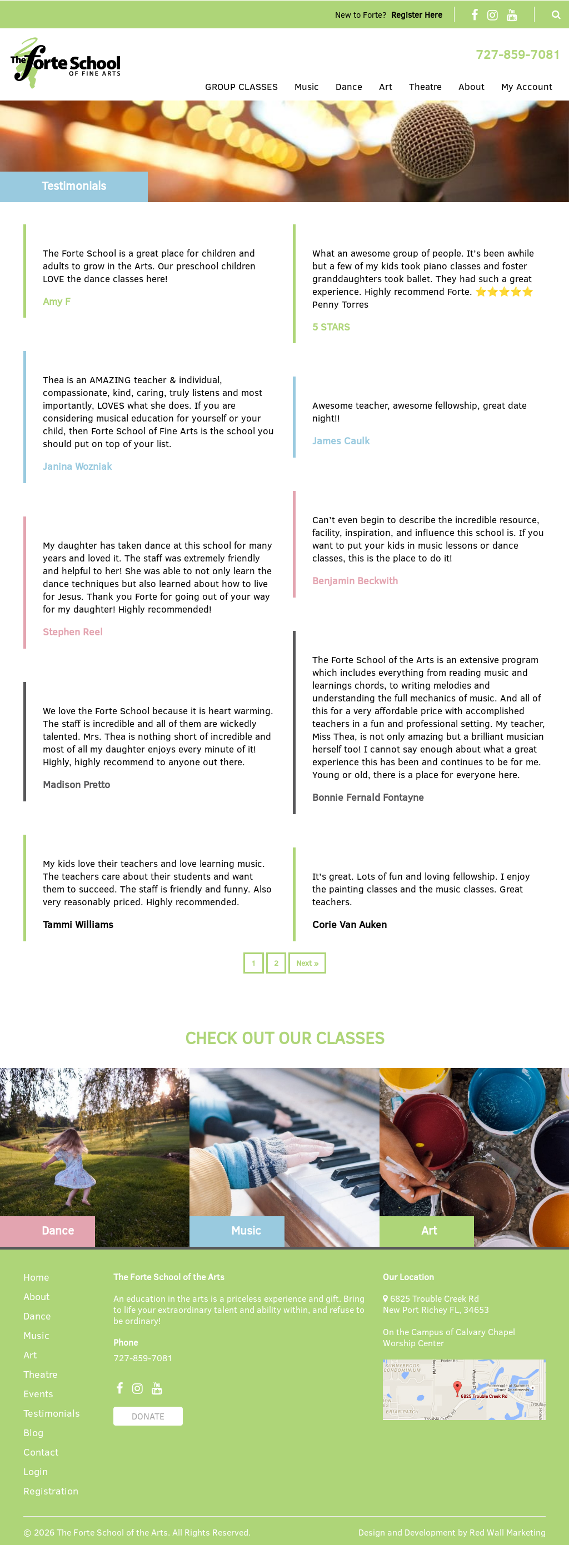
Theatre (425, 86)
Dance (349, 86)
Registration (50, 1491)
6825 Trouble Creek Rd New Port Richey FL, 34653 (436, 1303)
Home (36, 1277)
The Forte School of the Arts (112, 1532)
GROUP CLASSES (241, 86)
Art (385, 86)
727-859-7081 (518, 54)
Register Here (416, 14)
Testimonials (51, 1413)
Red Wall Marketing (508, 1532)
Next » (307, 962)
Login (35, 1472)
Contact (40, 1452)
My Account (526, 86)
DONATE (148, 1416)
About (471, 86)
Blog (33, 1433)
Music (307, 86)
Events (38, 1394)
